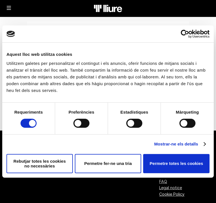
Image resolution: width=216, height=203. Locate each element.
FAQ (163, 181)
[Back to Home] (108, 8)
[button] (9, 8)
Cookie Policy (171, 194)
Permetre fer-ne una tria (108, 163)
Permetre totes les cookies (176, 163)
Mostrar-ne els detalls (176, 144)
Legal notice (170, 187)
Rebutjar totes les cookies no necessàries (40, 163)
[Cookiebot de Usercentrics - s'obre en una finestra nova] (185, 34)
